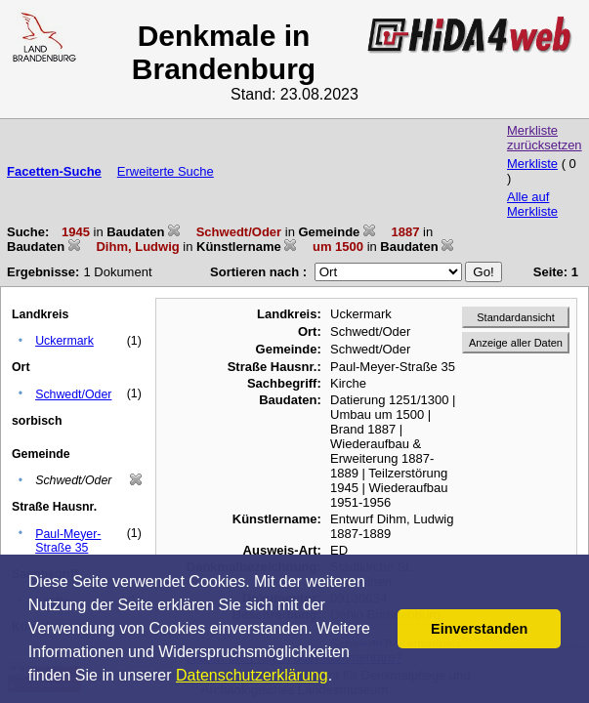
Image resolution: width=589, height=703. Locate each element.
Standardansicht (516, 317)
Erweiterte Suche (165, 171)
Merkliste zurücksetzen (544, 137)
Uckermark (64, 341)
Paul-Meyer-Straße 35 (68, 541)
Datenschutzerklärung (252, 675)
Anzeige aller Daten (516, 343)
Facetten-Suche (54, 171)
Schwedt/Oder (73, 394)
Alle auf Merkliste (532, 204)
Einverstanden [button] (479, 629)
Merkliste (532, 163)
